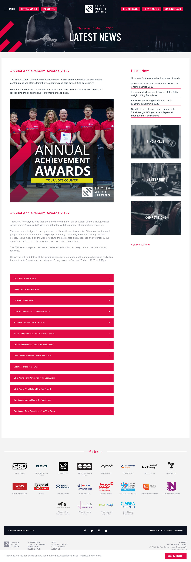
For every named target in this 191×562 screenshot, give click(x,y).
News (53, 542)
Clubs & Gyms (34, 549)
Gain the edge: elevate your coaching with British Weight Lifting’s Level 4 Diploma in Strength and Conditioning (153, 112)
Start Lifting (34, 542)
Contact (183, 542)
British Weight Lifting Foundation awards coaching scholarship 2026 (152, 102)
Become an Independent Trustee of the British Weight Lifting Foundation (155, 94)
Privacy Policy (157, 531)
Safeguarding (58, 547)
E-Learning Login (130, 9)
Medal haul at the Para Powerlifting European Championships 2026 (154, 85)
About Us (55, 549)
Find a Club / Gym (151, 9)
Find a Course (49, 9)
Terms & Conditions (174, 531)
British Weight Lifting (177, 545)
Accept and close (175, 556)
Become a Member (29, 9)
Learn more (95, 555)
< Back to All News (140, 245)
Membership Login (173, 9)
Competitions (34, 547)
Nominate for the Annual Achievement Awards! (155, 78)
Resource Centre (59, 545)
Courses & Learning (37, 545)
